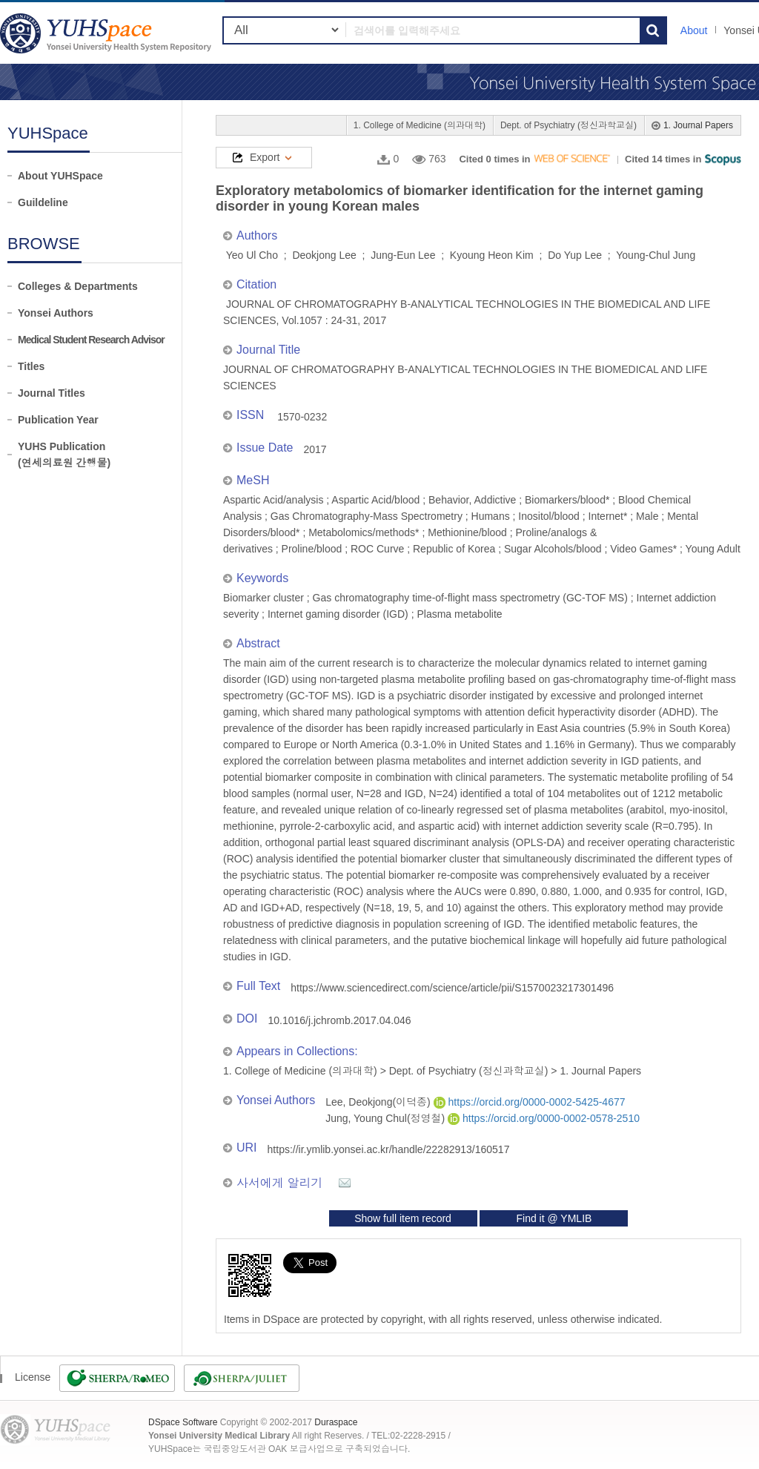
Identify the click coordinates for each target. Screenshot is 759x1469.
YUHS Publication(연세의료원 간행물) (64, 454)
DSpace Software (182, 1422)
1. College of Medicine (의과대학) (419, 125)
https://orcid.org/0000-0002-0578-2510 (544, 1118)
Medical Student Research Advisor (91, 340)
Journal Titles (51, 393)
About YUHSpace (60, 176)
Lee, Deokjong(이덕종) (379, 1102)
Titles (31, 366)
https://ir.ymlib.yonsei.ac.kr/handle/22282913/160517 (389, 1149)
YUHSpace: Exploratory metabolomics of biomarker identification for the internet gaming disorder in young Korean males (107, 33)
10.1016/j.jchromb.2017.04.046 (339, 1020)
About (694, 30)
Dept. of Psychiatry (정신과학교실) (568, 125)
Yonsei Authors (55, 313)
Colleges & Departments (78, 286)
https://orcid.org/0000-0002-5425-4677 (530, 1102)
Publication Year (58, 420)
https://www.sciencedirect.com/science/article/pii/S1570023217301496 (452, 988)
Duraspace (335, 1422)
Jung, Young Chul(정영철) (386, 1118)
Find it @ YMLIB (553, 1218)
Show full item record (402, 1218)
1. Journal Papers (698, 125)
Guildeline (43, 202)
